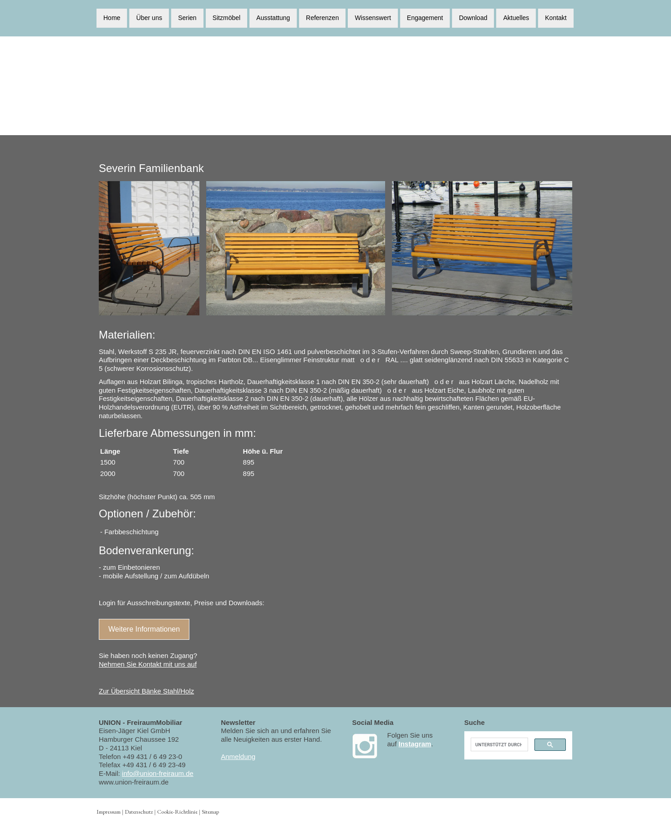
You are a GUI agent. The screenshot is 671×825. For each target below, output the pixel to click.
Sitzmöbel (226, 17)
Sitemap (210, 811)
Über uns (149, 17)
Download (473, 17)
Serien (187, 17)
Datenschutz (139, 811)
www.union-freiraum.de (133, 782)
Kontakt (555, 17)
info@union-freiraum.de (157, 773)
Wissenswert (373, 17)
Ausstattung (273, 17)
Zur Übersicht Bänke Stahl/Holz (146, 691)
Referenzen (322, 17)
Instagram (415, 744)
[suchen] (498, 744)
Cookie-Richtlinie (177, 811)
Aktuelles (516, 17)
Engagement (425, 17)
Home (111, 17)
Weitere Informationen (144, 629)
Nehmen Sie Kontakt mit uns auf (148, 664)
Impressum (109, 811)
